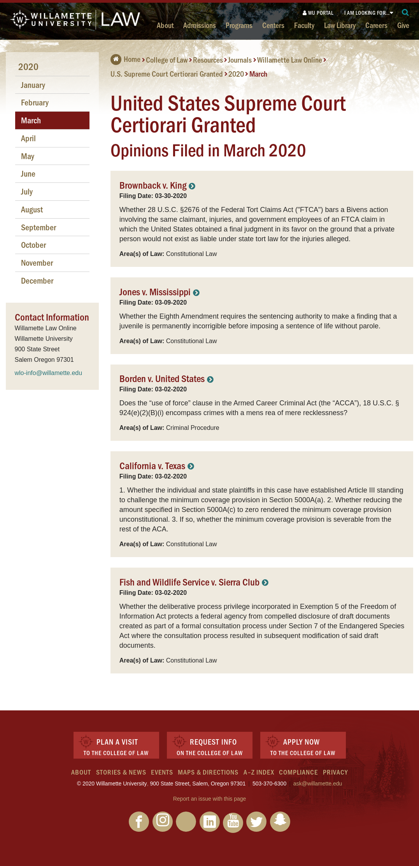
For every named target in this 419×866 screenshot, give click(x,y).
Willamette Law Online (289, 59)
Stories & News (121, 772)
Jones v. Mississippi (155, 291)
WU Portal (318, 12)
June (28, 173)
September (38, 227)
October (33, 244)
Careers (376, 25)
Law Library (340, 25)
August (32, 209)
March (258, 73)
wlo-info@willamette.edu (48, 373)
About (165, 25)
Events (162, 772)
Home (125, 59)
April (28, 138)
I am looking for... (367, 12)
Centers (273, 25)
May (27, 155)
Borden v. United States (162, 378)
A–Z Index (259, 772)
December (37, 280)
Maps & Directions (208, 772)
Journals (240, 59)
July (27, 191)
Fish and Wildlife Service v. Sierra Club (189, 581)
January (33, 84)
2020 (236, 73)
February (35, 102)
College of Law (167, 59)
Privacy (335, 772)
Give (403, 25)
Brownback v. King (152, 184)
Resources (208, 59)
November (37, 262)
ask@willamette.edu (317, 783)
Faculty (304, 25)
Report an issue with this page (209, 799)
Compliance (298, 772)
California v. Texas (152, 465)
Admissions (199, 25)
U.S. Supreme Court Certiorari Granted (166, 73)
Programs (239, 25)
